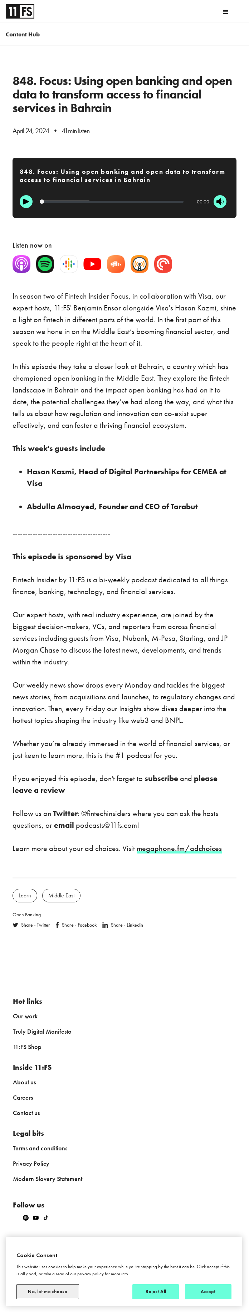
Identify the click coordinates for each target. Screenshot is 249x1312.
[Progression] (112, 202)
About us (24, 1082)
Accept (208, 1291)
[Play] (26, 201)
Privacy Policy (31, 1163)
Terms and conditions (40, 1148)
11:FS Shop (27, 1047)
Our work (25, 1016)
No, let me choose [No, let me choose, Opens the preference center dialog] (47, 1291)
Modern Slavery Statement (47, 1179)
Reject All (156, 1291)
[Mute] (220, 201)
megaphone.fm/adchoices (179, 848)
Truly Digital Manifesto (42, 1031)
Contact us (26, 1113)
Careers (23, 1097)
